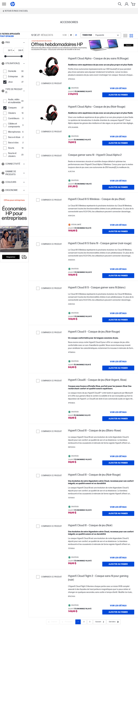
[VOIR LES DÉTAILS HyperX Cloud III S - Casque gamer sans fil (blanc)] (118, 313)
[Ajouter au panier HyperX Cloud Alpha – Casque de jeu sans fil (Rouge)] (118, 94)
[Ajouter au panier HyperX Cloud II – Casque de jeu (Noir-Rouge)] (118, 368)
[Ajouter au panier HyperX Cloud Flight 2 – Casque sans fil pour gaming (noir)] (118, 612)
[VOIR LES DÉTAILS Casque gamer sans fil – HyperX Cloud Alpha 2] (118, 180)
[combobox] (101, 35)
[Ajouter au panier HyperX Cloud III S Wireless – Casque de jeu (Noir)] (118, 231)
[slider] (5, 56)
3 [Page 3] (89, 622)
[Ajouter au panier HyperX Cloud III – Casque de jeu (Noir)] (118, 564)
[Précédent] (67, 621)
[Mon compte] (126, 4)
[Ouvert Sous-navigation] (4, 4)
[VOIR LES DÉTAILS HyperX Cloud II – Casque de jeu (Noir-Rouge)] (118, 361)
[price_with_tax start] (7, 50)
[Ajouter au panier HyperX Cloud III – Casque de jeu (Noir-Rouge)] (118, 513)
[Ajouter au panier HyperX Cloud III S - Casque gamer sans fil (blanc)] (118, 319)
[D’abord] (52, 621)
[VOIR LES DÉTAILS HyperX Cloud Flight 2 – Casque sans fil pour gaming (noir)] (118, 605)
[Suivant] (99, 621)
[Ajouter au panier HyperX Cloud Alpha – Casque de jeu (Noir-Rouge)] (118, 143)
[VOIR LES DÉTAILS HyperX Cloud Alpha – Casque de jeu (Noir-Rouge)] (118, 136)
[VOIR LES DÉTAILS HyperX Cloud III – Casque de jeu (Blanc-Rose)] (118, 456)
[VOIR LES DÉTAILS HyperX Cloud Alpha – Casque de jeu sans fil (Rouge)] (118, 88)
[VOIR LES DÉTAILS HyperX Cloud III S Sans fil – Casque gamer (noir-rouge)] (118, 269)
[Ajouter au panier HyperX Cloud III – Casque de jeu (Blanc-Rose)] (118, 462)
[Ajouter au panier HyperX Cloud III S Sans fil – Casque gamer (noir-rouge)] (118, 275)
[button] (13, 43)
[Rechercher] (119, 4)
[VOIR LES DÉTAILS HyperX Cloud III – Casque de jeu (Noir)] (118, 557)
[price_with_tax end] (18, 50)
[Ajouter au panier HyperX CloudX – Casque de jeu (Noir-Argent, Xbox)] (118, 418)
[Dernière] (113, 621)
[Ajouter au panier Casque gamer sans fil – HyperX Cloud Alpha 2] (118, 187)
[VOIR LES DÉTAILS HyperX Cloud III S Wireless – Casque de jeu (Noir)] (118, 225)
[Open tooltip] (3, 42)
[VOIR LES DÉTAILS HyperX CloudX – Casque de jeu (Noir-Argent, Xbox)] (118, 412)
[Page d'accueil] (12, 4)
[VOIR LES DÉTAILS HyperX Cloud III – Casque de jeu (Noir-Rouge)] (118, 507)
